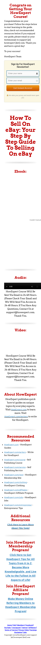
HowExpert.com (19, 409)
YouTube (7, 628)
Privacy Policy (24, 630)
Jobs (25, 632)
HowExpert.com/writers (16, 416)
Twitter (25, 628)
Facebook (29, 625)
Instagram (16, 628)
